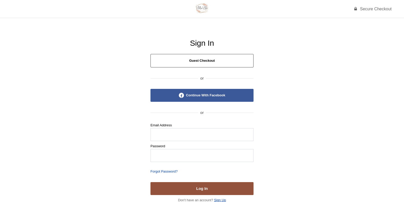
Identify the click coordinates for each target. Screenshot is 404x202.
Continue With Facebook (202, 95)
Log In (202, 188)
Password (157, 146)
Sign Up (220, 200)
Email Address (161, 125)
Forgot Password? (164, 171)
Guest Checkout (202, 61)
